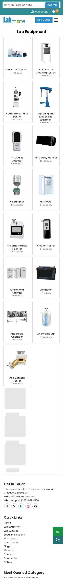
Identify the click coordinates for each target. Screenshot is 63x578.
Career (8, 554)
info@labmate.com (19, 496)
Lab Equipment (12, 526)
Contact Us (10, 558)
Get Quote (44, 20)
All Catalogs (11, 538)
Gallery (8, 562)
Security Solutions (14, 534)
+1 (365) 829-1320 (21, 500)
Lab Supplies (11, 530)
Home (7, 522)
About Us (9, 550)
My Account (39, 11)
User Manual (11, 542)
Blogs (7, 546)
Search (52, 5)
